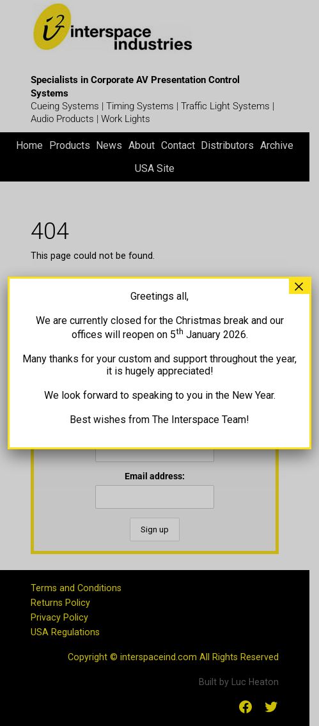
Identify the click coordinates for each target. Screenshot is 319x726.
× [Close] (299, 286)
